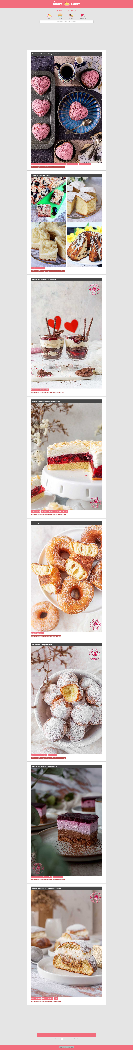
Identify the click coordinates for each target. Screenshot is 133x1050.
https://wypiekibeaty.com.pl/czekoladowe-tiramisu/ (51, 392)
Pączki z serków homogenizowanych (42, 644)
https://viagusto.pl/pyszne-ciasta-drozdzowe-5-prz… (51, 271)
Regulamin (63, 1047)
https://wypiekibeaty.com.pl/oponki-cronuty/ (50, 636)
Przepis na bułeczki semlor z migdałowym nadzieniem (46, 888)
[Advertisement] (66, 36)
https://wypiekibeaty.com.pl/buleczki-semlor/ (50, 1001)
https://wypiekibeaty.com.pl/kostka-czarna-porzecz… (52, 879)
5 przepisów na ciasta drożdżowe (41, 175)
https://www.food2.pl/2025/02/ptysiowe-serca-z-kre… (52, 167)
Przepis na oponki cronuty (39, 523)
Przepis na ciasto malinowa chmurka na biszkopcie (46, 401)
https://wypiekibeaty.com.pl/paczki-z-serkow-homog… (52, 758)
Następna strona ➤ (66, 1035)
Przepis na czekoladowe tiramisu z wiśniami (44, 279)
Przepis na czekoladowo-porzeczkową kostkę (44, 766)
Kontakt (70, 1047)
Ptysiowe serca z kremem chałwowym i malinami (45, 54)
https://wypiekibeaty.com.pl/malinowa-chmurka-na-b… (52, 514)
